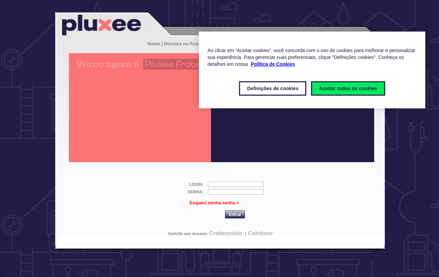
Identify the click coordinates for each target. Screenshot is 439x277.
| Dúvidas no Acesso (184, 43)
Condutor (260, 233)
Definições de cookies (272, 88)
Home (153, 43)
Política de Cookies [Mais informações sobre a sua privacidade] (273, 64)
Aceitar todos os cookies (348, 88)
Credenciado (225, 233)
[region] (312, 70)
